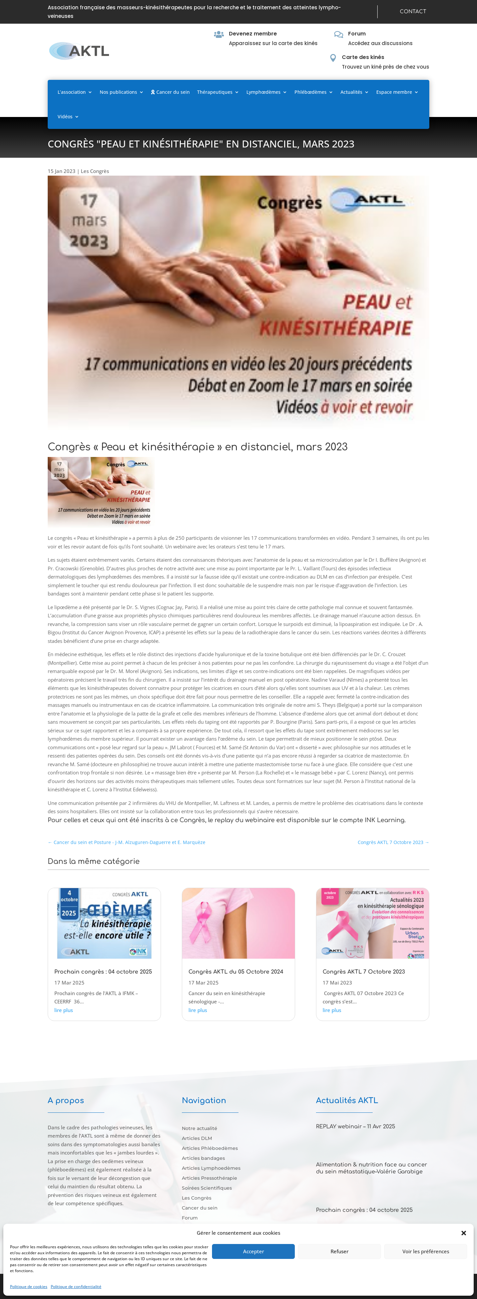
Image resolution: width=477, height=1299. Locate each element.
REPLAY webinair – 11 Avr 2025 (355, 1127)
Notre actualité (199, 1128)
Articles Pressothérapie (209, 1178)
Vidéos (65, 116)
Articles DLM (197, 1138)
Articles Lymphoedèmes (211, 1168)
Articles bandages (203, 1158)
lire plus (63, 1010)
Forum (357, 33)
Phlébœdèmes (310, 92)
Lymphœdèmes (263, 92)
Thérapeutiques (215, 92)
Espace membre (394, 92)
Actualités (351, 92)
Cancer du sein (170, 92)
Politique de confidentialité (76, 1286)
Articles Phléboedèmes (210, 1148)
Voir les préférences (425, 1251)
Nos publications (118, 92)
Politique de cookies (28, 1286)
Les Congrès (95, 171)
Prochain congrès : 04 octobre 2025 (103, 972)
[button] (463, 1233)
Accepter (253, 1251)
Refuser (339, 1251)
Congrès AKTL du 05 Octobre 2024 (235, 972)
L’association (72, 92)
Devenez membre (253, 33)
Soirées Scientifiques (207, 1188)
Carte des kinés (363, 57)
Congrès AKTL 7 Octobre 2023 (364, 972)
